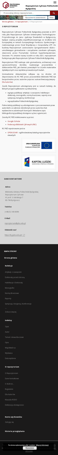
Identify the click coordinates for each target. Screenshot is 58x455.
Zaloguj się (9, 422)
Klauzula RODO (11, 399)
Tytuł (7, 326)
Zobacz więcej (10, 312)
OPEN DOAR (13, 132)
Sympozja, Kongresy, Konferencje (18, 304)
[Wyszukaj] (54, 13)
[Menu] (54, 2)
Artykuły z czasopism (13, 272)
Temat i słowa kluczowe (14, 337)
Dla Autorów (7, 82)
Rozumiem (30, 448)
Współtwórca (10, 348)
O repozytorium (21, 22)
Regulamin (9, 389)
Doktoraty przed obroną (15, 277)
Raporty (8, 298)
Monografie (9, 288)
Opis (7, 342)
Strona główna (8, 22)
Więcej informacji (42, 445)
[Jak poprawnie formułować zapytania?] (51, 17)
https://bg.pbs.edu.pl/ (15, 235)
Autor (7, 332)
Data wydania (10, 358)
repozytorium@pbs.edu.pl (15, 223)
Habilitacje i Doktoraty (14, 282)
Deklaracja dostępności (14, 405)
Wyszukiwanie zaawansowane (35, 18)
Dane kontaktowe (12, 378)
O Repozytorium (11, 373)
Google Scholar (14, 121)
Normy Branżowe (12, 293)
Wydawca (9, 353)
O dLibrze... (9, 384)
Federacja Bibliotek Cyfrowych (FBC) (22, 124)
